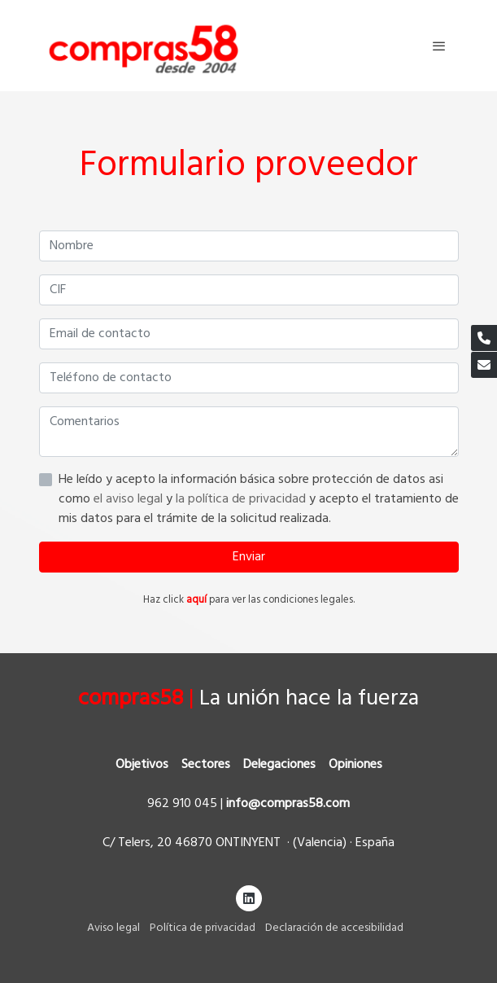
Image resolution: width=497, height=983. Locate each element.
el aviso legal (130, 499)
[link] (143, 45)
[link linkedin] (249, 897)
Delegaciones (279, 764)
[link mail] (484, 365)
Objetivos (142, 764)
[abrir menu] (439, 45)
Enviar (249, 557)
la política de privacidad (242, 499)
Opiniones (355, 764)
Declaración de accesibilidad (334, 928)
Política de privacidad (202, 928)
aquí (196, 599)
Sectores (205, 764)
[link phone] (484, 338)
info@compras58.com (288, 803)
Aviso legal (113, 928)
